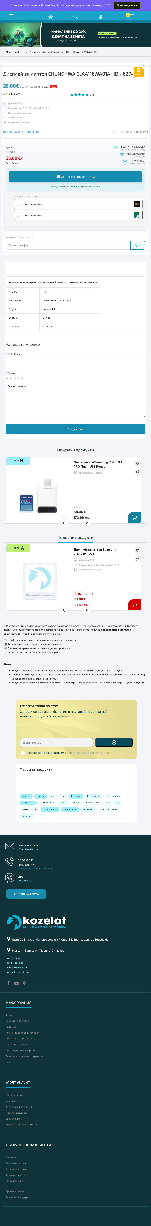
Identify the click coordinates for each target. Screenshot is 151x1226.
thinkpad (76, 796)
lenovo (26, 796)
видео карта (47, 802)
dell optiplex (113, 796)
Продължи (75, 429)
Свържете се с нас (16, 1163)
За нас (9, 1014)
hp (63, 796)
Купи (137, 245)
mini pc (76, 802)
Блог (8, 1062)
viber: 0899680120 (18, 967)
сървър (26, 816)
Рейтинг (12, 373)
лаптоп (40, 796)
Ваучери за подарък (18, 1197)
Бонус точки (13, 1118)
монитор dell (29, 809)
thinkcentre (93, 796)
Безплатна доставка (17, 1020)
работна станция (109, 809)
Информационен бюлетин (21, 1124)
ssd (63, 802)
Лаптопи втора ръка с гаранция (24, 1056)
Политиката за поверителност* (89, 752)
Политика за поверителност (22, 1032)
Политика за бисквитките (21, 1038)
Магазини (12, 1157)
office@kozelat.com (28, 849)
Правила (11, 1026)
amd (108, 802)
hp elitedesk (50, 809)
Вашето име (14, 353)
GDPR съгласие (14, 1095)
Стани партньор (15, 1180)
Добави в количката (75, 176)
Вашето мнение (16, 386)
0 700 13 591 (25, 860)
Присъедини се (127, 5)
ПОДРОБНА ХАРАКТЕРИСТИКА (21, 132)
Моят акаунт (13, 1100)
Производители (15, 1191)
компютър (28, 802)
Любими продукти (17, 1112)
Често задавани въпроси (20, 1050)
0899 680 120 (27, 865)
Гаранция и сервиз (17, 1044)
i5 (118, 802)
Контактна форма (26, 894)
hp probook (92, 802)
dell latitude (70, 809)
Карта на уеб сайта (17, 1175)
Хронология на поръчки (20, 1106)
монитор (88, 809)
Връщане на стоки (17, 1169)
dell (53, 796)
